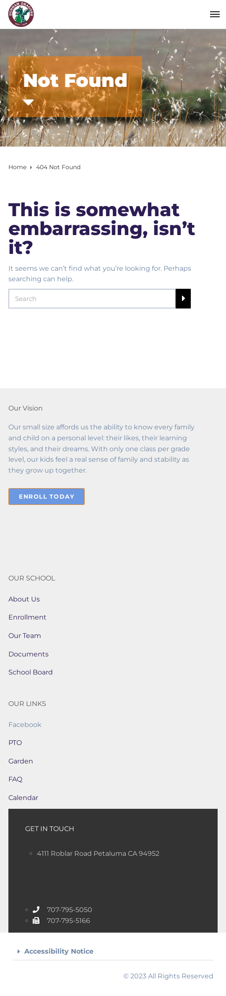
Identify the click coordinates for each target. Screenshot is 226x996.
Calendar (23, 798)
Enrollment (27, 617)
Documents (28, 654)
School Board (30, 672)
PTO (15, 743)
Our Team (24, 636)
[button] (113, 951)
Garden (20, 761)
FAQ (15, 779)
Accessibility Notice (59, 951)
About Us (24, 599)
